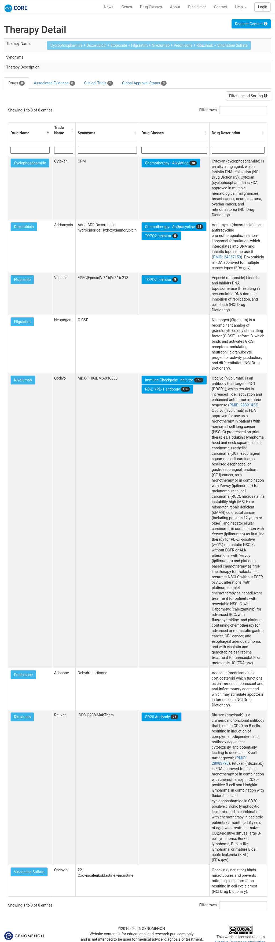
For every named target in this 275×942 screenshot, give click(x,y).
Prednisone (23, 675)
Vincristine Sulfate (29, 872)
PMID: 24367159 (227, 257)
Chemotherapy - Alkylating (171, 163)
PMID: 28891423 (243, 405)
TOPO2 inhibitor (161, 235)
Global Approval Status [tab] (144, 83)
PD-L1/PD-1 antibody (167, 389)
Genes (127, 7)
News (108, 7)
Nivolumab (23, 380)
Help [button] (240, 7)
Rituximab (22, 717)
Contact (220, 7)
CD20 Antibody (161, 716)
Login (262, 7)
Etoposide (22, 279)
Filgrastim (22, 322)
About (175, 7)
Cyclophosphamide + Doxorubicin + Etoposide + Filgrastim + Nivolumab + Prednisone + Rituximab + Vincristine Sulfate (149, 45)
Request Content (251, 24)
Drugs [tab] (16, 83)
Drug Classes (151, 7)
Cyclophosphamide (30, 163)
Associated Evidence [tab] (54, 83)
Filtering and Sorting (248, 96)
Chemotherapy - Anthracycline (174, 226)
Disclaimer (197, 7)
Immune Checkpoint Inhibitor (174, 380)
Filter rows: (208, 110)
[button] (48, 133)
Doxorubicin (24, 227)
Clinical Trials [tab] (98, 83)
